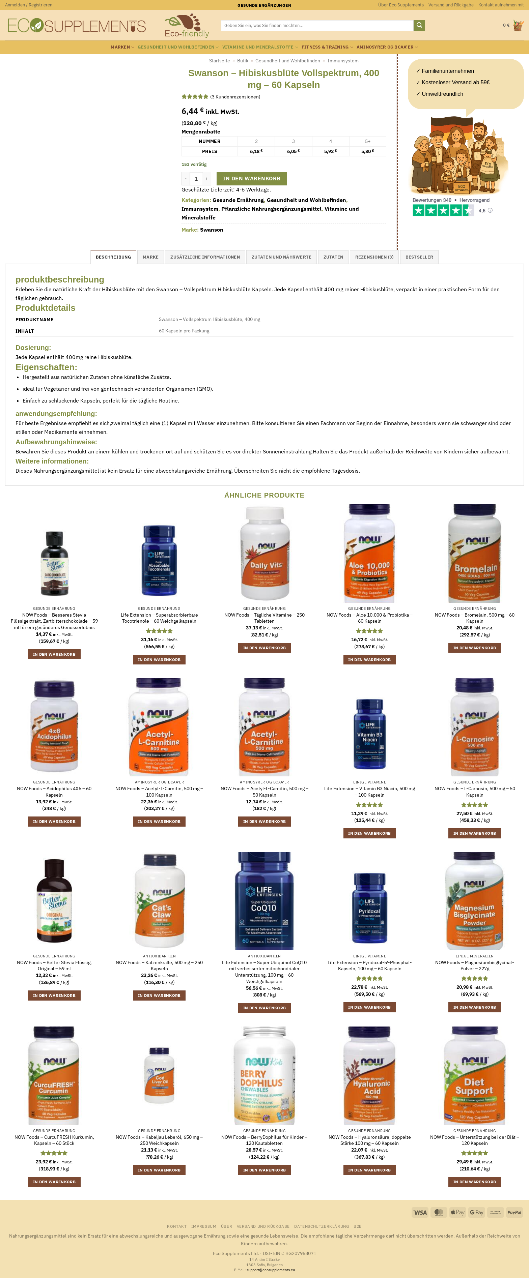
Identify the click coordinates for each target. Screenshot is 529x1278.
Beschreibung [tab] (113, 257)
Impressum (204, 1226)
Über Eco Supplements (401, 5)
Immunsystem (343, 61)
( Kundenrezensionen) (235, 96)
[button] (28, 5)
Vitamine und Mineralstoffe (260, 47)
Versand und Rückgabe (451, 5)
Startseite (219, 61)
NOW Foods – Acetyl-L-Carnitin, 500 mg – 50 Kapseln (264, 791)
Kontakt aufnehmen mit (501, 5)
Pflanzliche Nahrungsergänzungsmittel (271, 208)
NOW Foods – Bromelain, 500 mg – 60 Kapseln (474, 618)
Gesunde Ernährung (238, 200)
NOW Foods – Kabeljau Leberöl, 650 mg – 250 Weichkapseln (159, 1140)
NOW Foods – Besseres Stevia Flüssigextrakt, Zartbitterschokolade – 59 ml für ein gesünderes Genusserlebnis (54, 621)
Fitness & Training (327, 47)
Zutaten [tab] (333, 257)
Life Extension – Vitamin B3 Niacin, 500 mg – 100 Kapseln (369, 791)
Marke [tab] (151, 257)
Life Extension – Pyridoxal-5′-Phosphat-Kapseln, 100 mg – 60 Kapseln (370, 965)
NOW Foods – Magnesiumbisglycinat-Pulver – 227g (474, 965)
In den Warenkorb (251, 178)
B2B (358, 1226)
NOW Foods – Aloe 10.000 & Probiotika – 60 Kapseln (370, 618)
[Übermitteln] (419, 25)
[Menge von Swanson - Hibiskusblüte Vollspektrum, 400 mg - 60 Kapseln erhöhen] (207, 178)
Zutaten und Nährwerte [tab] (281, 257)
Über (226, 1226)
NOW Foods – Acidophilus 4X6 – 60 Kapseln (54, 791)
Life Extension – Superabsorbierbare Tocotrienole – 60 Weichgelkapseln (159, 618)
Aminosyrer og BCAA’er (387, 47)
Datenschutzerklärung (321, 1226)
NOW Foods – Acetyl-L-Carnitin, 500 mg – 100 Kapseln (159, 791)
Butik (242, 61)
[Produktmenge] (196, 178)
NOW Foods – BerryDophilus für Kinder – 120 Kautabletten (264, 1140)
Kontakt (177, 1226)
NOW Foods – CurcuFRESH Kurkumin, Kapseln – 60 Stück (54, 1140)
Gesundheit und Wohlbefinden (178, 47)
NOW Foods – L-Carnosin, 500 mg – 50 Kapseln (475, 791)
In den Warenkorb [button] (54, 654)
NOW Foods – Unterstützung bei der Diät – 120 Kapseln (474, 1140)
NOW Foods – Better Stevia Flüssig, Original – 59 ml (54, 965)
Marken (122, 47)
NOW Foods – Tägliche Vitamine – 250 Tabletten (264, 618)
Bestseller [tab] (420, 257)
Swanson (211, 229)
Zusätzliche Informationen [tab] (205, 257)
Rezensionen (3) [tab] (374, 257)
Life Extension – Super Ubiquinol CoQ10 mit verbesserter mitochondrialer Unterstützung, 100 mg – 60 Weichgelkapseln (264, 971)
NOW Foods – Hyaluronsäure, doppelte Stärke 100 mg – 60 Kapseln (370, 1140)
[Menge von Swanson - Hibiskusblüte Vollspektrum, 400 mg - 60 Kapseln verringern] (186, 178)
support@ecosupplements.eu (271, 1270)
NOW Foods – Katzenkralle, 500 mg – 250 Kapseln (159, 965)
